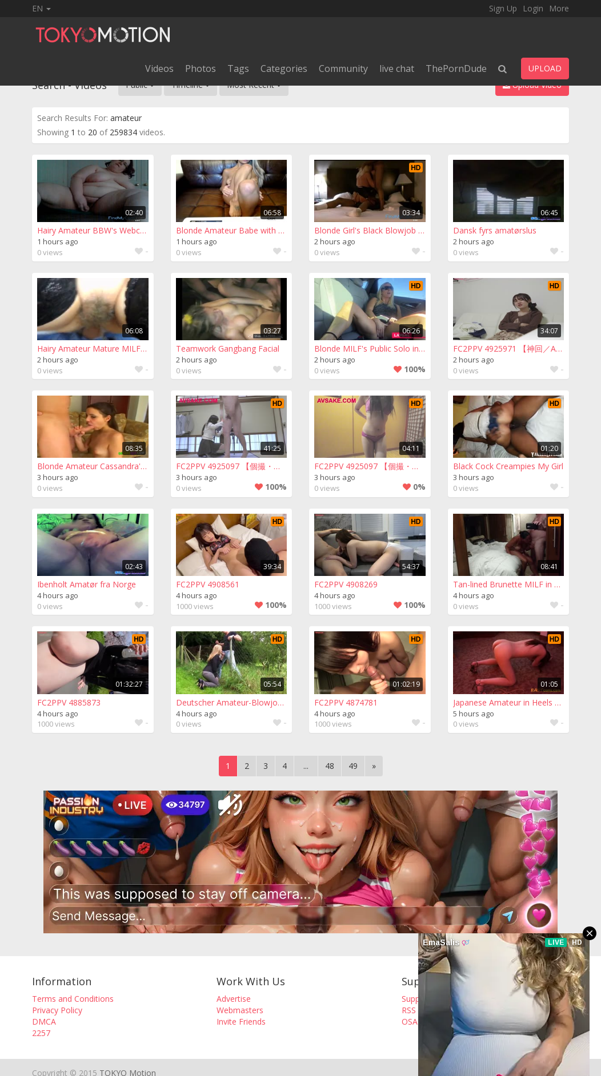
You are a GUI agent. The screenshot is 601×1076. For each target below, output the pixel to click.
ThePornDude (456, 68)
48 (329, 765)
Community (343, 68)
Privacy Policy (57, 1010)
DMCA (44, 1021)
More (559, 8)
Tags (238, 68)
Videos (159, 68)
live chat (396, 68)
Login (533, 8)
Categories (284, 68)
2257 (41, 1032)
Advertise (234, 998)
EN (41, 8)
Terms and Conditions (73, 998)
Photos (200, 68)
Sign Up (503, 8)
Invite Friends (241, 1021)
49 (353, 765)
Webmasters (240, 1010)
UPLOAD (545, 68)
